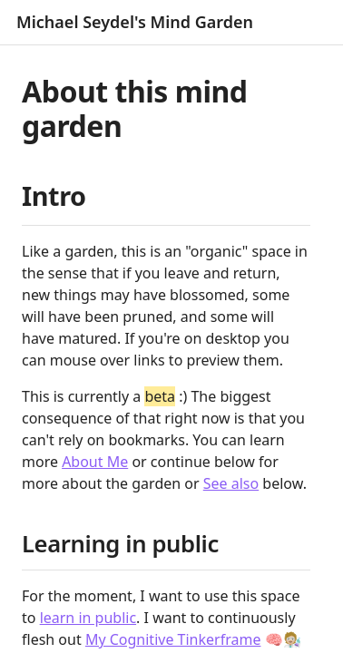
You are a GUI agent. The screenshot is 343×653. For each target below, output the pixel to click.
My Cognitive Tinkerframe (173, 639)
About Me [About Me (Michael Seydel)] (95, 462)
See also (231, 483)
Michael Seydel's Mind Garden (134, 22)
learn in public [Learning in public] (88, 618)
